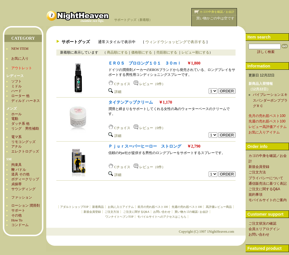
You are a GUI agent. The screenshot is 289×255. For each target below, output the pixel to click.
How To (17, 220)
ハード (16, 91)
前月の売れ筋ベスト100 (153, 206)
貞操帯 (16, 184)
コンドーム (20, 225)
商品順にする (117, 52)
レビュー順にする (195, 52)
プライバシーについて (266, 178)
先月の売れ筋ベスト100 (267, 116)
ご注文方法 (112, 211)
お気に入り (20, 58)
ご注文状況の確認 (262, 223)
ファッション (21, 197)
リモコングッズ (23, 142)
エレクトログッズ (25, 151)
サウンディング (23, 189)
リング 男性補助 (25, 128)
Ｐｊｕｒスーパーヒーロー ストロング (144, 146)
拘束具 (16, 165)
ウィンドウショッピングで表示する (175, 42)
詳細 (114, 92)
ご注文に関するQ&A (136, 211)
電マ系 (16, 137)
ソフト (16, 81)
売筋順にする (167, 52)
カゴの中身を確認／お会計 (217, 11)
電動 (14, 119)
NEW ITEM (19, 49)
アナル (16, 146)
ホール (16, 114)
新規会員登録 (92, 211)
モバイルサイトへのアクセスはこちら (161, 216)
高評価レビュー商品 (219, 206)
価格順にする (142, 52)
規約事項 (255, 194)
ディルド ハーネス (25, 101)
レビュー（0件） (149, 84)
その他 (16, 215)
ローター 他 (20, 96)
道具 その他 (20, 174)
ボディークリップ (25, 179)
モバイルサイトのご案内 (268, 200)
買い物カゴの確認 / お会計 (191, 211)
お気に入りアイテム (121, 206)
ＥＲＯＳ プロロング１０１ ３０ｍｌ (144, 63)
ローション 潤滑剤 (25, 205)
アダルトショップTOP (74, 206)
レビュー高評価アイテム (268, 127)
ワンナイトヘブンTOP (119, 216)
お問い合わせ (162, 211)
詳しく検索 (266, 52)
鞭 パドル (18, 170)
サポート (18, 210)
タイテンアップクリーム (130, 102)
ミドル (16, 86)
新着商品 (98, 206)
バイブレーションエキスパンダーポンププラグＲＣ (270, 100)
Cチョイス (119, 84)
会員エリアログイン (264, 229)
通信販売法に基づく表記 (268, 183)
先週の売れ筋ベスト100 (187, 206)
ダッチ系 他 (20, 124)
